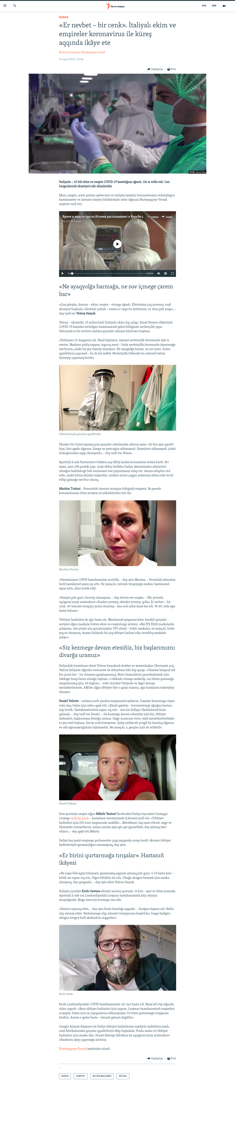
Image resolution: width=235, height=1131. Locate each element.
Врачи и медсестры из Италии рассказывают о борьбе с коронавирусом (115, 217)
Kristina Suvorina (69, 52)
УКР (214, 6)
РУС (204, 6)
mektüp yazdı (80, 818)
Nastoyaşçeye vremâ (93, 52)
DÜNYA (63, 17)
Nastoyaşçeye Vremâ (72, 1049)
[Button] (155, 69)
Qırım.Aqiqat (73, 221)
